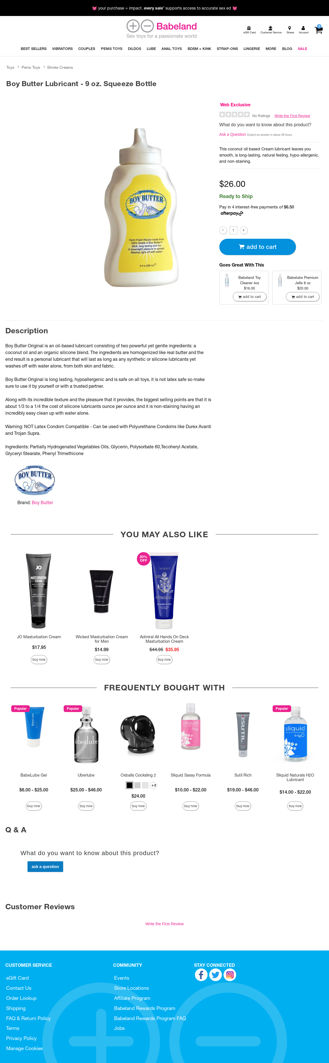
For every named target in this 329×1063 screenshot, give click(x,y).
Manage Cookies (24, 1048)
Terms (12, 1028)
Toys (10, 67)
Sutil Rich (243, 775)
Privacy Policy (21, 1038)
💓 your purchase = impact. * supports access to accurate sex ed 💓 (164, 8)
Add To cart (257, 246)
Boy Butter (42, 502)
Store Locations (131, 988)
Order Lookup (21, 998)
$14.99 (102, 649)
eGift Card (17, 978)
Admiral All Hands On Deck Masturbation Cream (164, 639)
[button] (129, 785)
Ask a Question (232, 134)
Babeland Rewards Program (144, 1008)
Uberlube (86, 775)
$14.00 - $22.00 (295, 792)
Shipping (16, 1008)
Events (121, 978)
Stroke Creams (60, 67)
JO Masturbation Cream (39, 636)
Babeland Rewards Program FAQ (150, 1018)
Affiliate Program (132, 998)
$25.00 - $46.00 (86, 790)
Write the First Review (292, 116)
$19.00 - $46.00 (243, 790)
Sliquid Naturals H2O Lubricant (295, 777)
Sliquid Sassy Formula (191, 775)
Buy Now (39, 659)
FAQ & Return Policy (28, 1018)
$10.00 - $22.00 (190, 790)
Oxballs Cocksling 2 (138, 775)
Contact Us (18, 988)
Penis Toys (31, 67)
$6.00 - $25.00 (33, 790)
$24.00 (138, 796)
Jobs (119, 1028)
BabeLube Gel (33, 775)
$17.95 (39, 647)
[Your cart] (318, 30)
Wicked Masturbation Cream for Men (102, 639)
